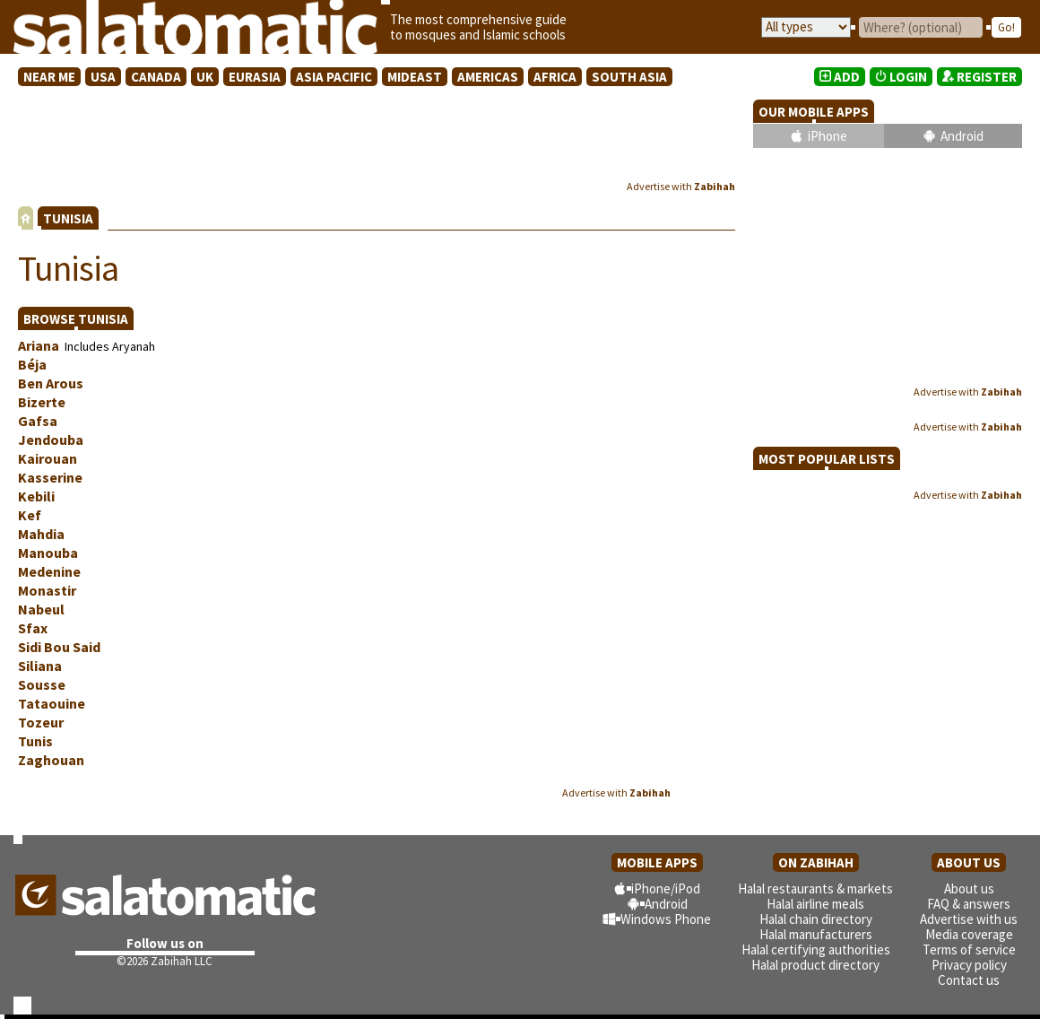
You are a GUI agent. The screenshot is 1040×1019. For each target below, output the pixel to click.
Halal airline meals (815, 903)
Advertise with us (969, 919)
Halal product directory (815, 964)
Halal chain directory (815, 919)
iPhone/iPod (665, 888)
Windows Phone (665, 919)
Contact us (969, 980)
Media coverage (969, 934)
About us (969, 888)
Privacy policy (969, 964)
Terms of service (969, 949)
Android (962, 135)
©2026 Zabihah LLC (164, 961)
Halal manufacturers (815, 934)
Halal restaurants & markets (815, 888)
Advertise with (681, 186)
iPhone (827, 135)
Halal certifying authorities (815, 949)
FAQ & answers (968, 903)
